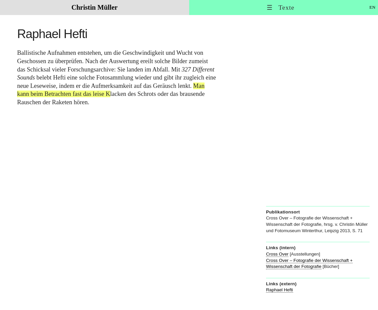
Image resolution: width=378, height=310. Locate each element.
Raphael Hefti (279, 289)
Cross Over (277, 254)
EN (372, 7)
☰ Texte (280, 7)
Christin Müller (95, 7)
